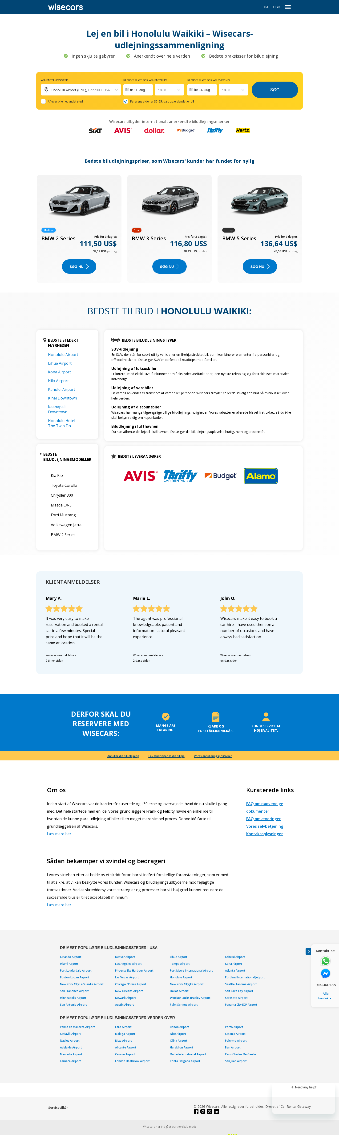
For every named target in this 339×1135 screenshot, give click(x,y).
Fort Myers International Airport (191, 971)
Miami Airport (69, 964)
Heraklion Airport (181, 1047)
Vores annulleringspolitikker (213, 756)
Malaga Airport (125, 1034)
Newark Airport (125, 998)
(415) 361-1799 (325, 985)
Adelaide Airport (71, 1047)
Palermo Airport (236, 1041)
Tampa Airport (180, 964)
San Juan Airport (236, 1061)
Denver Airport (125, 957)
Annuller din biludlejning (123, 756)
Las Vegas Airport (127, 977)
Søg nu (79, 266)
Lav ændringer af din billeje (167, 756)
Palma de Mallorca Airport (77, 1027)
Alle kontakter (325, 995)
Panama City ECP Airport (241, 1005)
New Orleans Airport (129, 991)
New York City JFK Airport (187, 984)
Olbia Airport (178, 1041)
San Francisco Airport (74, 991)
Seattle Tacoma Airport (241, 984)
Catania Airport (235, 1034)
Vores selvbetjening (264, 826)
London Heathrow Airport (132, 1061)
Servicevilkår (58, 1107)
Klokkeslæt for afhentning (145, 80)
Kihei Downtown (62, 398)
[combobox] (158, 90)
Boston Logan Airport (74, 977)
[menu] (288, 7)
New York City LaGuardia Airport (82, 984)
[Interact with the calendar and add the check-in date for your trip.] (138, 89)
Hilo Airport (58, 380)
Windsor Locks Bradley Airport (190, 998)
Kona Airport (59, 372)
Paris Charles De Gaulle (240, 1054)
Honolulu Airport (63, 354)
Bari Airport (233, 1047)
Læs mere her (59, 833)
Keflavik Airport (70, 1034)
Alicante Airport (125, 1047)
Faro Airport (123, 1027)
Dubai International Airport (188, 1054)
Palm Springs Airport (184, 1005)
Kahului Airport (61, 389)
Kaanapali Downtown (57, 409)
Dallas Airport (179, 991)
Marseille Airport (71, 1054)
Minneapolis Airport (73, 998)
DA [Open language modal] (266, 7)
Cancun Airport (125, 1054)
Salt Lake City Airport (239, 991)
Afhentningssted (54, 80)
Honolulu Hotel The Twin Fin (61, 423)
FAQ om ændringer (263, 818)
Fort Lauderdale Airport (76, 971)
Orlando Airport (70, 957)
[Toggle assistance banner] (308, 951)
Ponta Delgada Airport (185, 1061)
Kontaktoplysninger (264, 833)
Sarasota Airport (236, 998)
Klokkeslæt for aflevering (208, 80)
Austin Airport (124, 1005)
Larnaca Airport (70, 1061)
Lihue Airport (60, 363)
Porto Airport (234, 1027)
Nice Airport (178, 1034)
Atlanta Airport (235, 971)
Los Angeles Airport (128, 964)
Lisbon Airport (179, 1027)
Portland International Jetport (245, 977)
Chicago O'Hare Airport (130, 984)
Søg (274, 89)
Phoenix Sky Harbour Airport (134, 971)
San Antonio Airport (73, 1005)
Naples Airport (70, 1041)
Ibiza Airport (123, 1041)
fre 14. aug (202, 90)
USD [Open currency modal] (276, 7)
